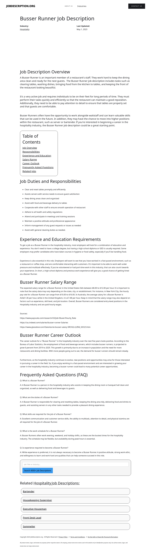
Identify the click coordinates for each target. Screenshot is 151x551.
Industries (81, 6)
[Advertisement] (75, 50)
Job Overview (29, 147)
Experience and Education (36, 155)
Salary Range (29, 159)
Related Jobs (29, 171)
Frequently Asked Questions (38, 167)
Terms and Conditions (77, 537)
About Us (69, 6)
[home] (20, 6)
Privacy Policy (63, 537)
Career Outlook (30, 163)
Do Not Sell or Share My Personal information (103, 537)
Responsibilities (31, 151)
